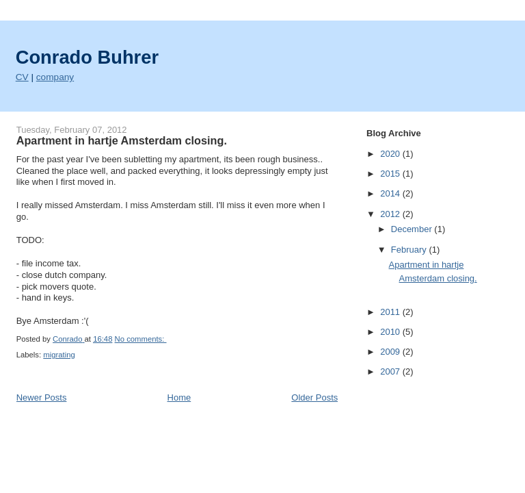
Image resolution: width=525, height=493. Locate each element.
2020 (391, 154)
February (410, 249)
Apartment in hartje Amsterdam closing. (121, 140)
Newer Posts (41, 397)
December (413, 229)
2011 (391, 312)
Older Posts (314, 397)
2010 (391, 332)
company (55, 77)
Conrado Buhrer (87, 57)
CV (22, 77)
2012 (391, 214)
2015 (391, 173)
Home (179, 397)
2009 (391, 351)
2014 (391, 193)
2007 (391, 371)
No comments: (141, 339)
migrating (59, 355)
